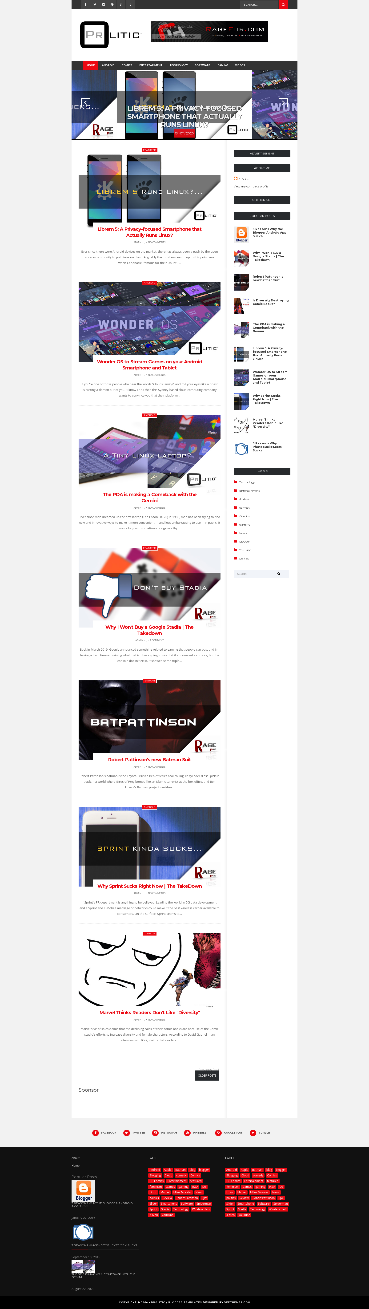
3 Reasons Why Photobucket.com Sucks (267, 447)
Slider (153, 1204)
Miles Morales (182, 1192)
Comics (127, 65)
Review (167, 1198)
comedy (149, 933)
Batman (149, 680)
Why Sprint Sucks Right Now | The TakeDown (149, 886)
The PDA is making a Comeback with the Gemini (269, 327)
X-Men (153, 1215)
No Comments (156, 242)
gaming (244, 524)
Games (170, 1187)
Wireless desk (201, 1209)
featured (149, 150)
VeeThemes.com (237, 1302)
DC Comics (156, 1181)
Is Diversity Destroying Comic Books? (271, 302)
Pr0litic (243, 179)
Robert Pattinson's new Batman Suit (149, 759)
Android (108, 65)
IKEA (195, 1187)
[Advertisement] (116, 1104)
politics (244, 558)
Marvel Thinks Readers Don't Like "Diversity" (149, 1012)
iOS (204, 1187)
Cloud (168, 1175)
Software (202, 65)
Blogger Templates (185, 1302)
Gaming (222, 65)
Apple (168, 1170)
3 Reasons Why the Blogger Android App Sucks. (269, 232)
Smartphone (169, 1204)
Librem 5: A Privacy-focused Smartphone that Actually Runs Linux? (184, 115)
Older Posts (207, 1076)
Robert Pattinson (187, 1198)
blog (192, 1170)
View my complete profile (251, 186)
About (76, 1158)
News (243, 533)
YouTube (245, 550)
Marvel (164, 1192)
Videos (240, 65)
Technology (178, 65)
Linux (152, 1192)
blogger (244, 541)
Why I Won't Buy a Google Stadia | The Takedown (268, 256)
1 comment (157, 640)
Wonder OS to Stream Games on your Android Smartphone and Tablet (270, 377)
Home (91, 65)
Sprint (153, 1209)
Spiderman (204, 1204)
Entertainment (150, 65)
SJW (204, 1198)
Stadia (165, 1209)
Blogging (155, 1175)
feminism (155, 1187)
